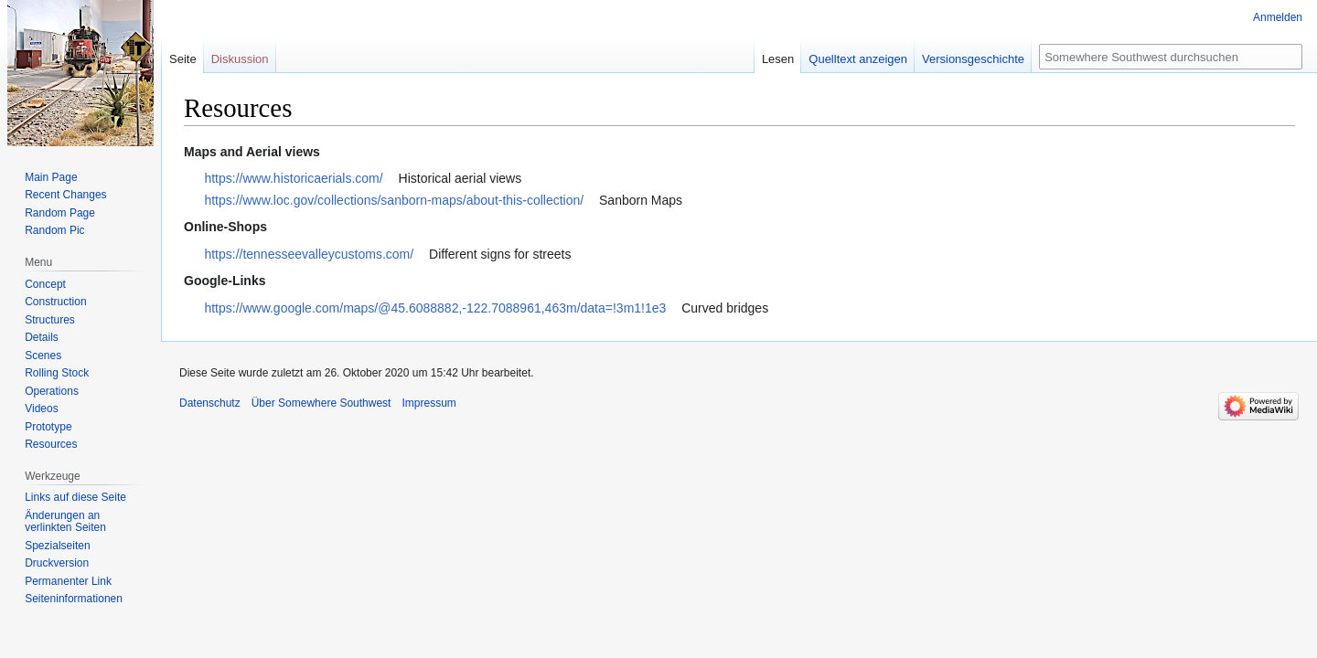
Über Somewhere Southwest (321, 403)
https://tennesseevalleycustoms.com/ (308, 254)
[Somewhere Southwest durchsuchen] (1170, 56)
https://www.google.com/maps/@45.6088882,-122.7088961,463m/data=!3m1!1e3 (435, 308)
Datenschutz (210, 403)
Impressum (428, 403)
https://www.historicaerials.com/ (293, 178)
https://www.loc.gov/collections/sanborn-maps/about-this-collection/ (394, 200)
